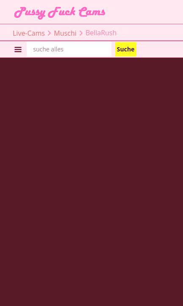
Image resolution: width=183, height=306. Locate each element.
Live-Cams (29, 32)
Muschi (65, 32)
